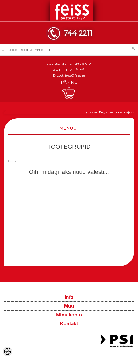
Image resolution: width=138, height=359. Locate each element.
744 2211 (77, 33)
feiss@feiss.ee (75, 75)
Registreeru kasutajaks (116, 112)
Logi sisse (90, 112)
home (12, 161)
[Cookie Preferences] (7, 351)
